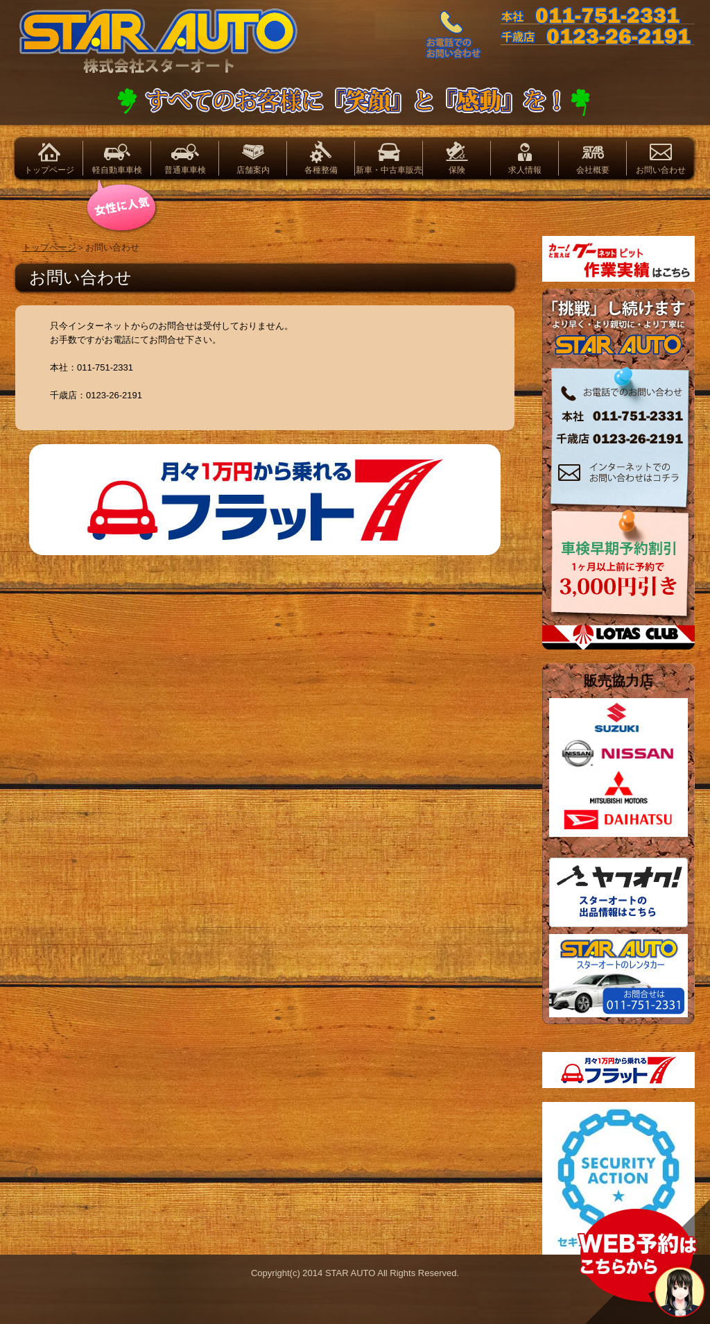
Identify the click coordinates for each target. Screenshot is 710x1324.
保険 (457, 170)
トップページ (49, 170)
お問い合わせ (661, 170)
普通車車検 (185, 170)
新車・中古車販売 (389, 170)
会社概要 (592, 170)
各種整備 (321, 170)
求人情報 (525, 170)
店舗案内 (253, 170)
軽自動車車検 (117, 170)
